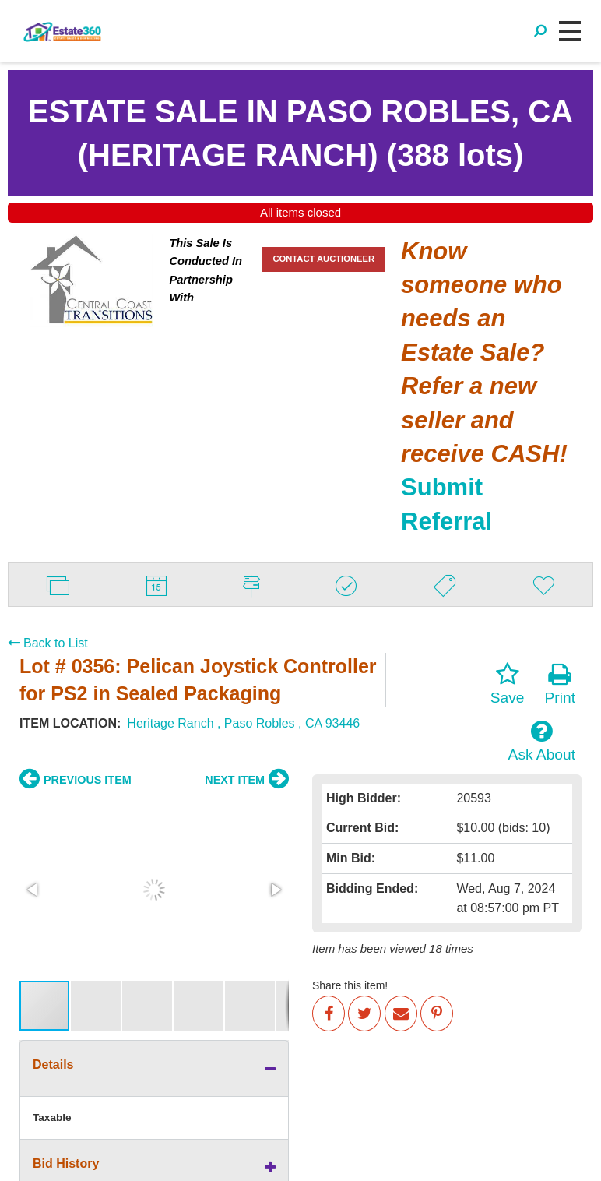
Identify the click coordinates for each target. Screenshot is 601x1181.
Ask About (541, 741)
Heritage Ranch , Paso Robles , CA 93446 (243, 723)
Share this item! (350, 985)
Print (560, 684)
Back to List (48, 643)
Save (507, 684)
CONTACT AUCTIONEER (323, 258)
